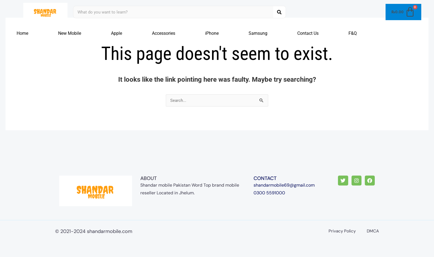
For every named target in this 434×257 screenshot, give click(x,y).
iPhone (212, 33)
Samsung (258, 33)
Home (22, 33)
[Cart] (403, 12)
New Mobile (69, 33)
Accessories (163, 33)
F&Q (352, 33)
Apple (116, 33)
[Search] (279, 12)
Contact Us (308, 33)
